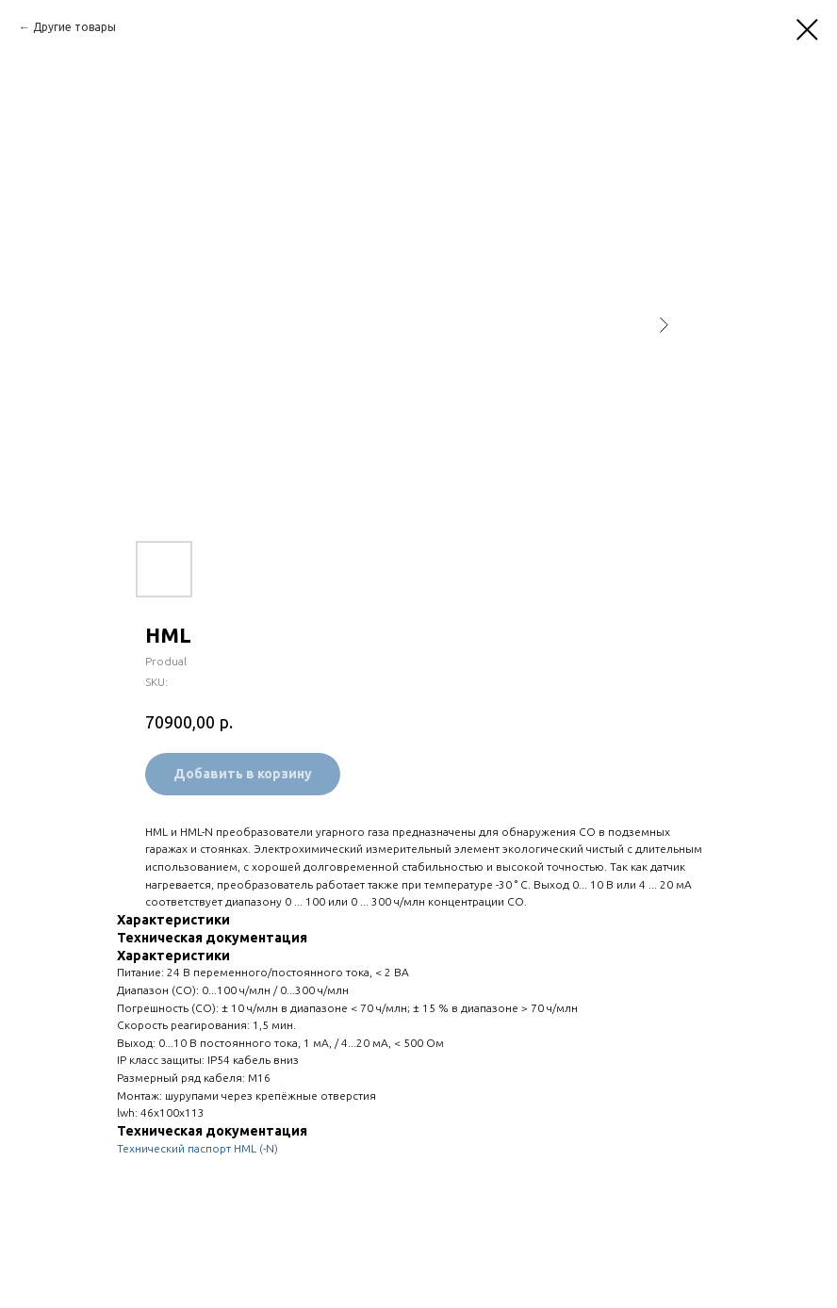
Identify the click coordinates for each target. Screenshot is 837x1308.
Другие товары (74, 27)
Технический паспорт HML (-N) (197, 1148)
